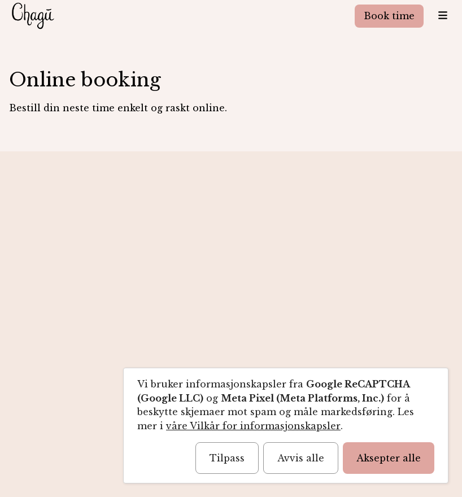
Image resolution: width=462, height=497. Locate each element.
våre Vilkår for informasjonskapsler (253, 425)
